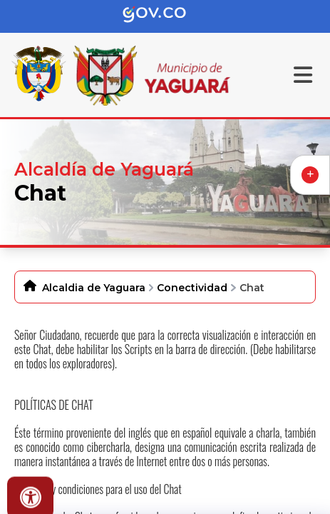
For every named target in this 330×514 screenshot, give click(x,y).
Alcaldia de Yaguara (93, 287)
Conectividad (192, 287)
